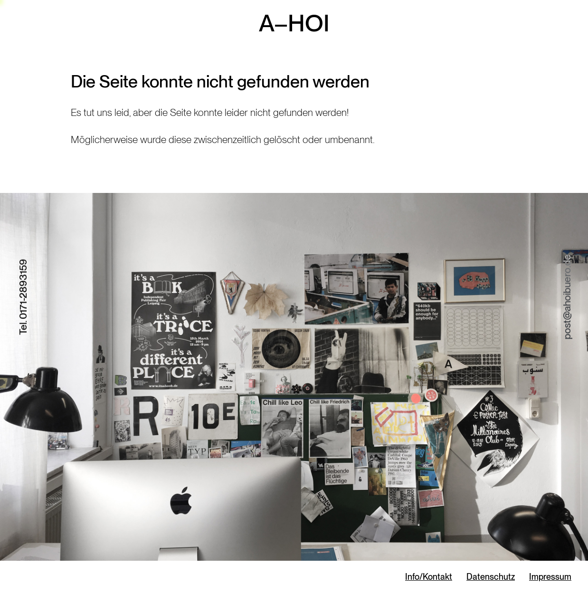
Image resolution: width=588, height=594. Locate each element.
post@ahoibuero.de (567, 297)
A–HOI (294, 23)
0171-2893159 (23, 289)
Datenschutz (490, 577)
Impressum (550, 577)
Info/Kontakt (428, 577)
